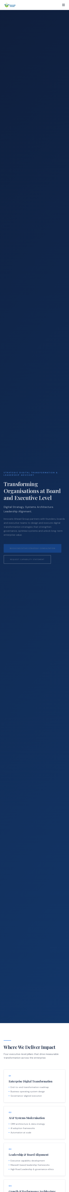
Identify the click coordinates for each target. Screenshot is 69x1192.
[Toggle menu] (63, 5)
